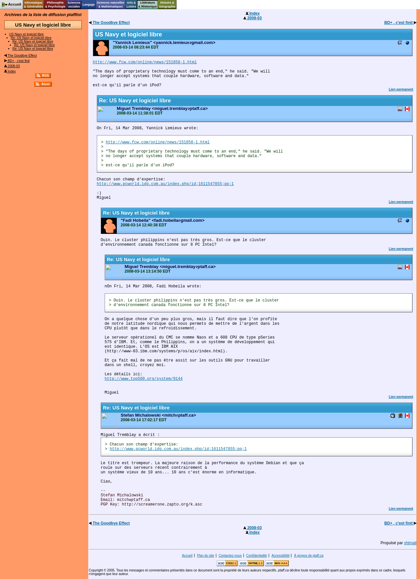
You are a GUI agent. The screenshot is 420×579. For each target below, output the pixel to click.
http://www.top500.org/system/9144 (144, 379)
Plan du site (205, 555)
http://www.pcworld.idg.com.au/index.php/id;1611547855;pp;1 (165, 184)
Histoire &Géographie (167, 4)
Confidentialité (256, 555)
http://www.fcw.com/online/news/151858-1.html (145, 62)
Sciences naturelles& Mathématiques (110, 4)
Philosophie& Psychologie (55, 4)
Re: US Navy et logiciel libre (31, 38)
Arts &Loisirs (131, 4)
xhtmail (410, 543)
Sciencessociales (74, 4)
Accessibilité (280, 555)
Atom (45, 84)
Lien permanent (401, 89)
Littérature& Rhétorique (147, 4)
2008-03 (12, 66)
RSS (45, 75)
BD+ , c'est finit (17, 61)
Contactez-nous (230, 555)
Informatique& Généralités (33, 4)
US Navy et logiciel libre (26, 34)
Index (10, 71)
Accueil (187, 555)
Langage (88, 4)
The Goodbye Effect (20, 55)
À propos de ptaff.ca (308, 555)
